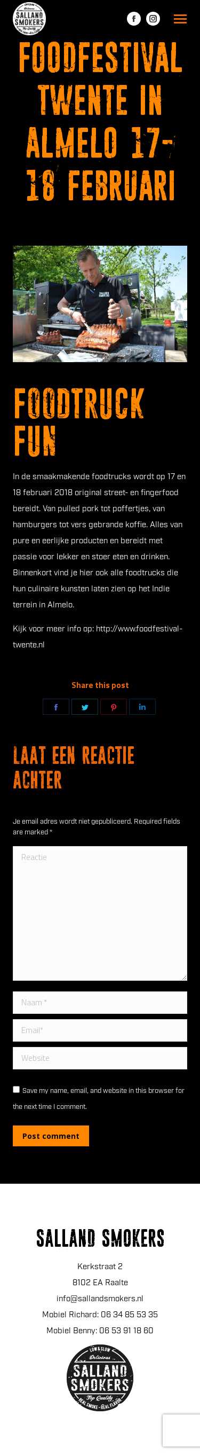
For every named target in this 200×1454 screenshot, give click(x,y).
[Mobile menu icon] (180, 19)
